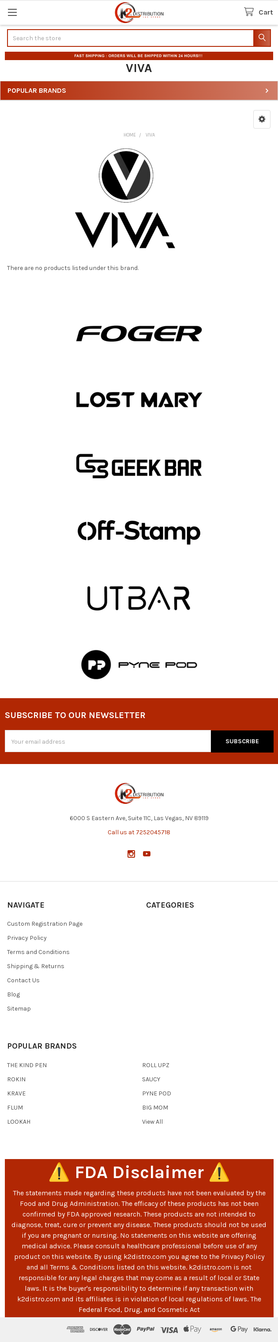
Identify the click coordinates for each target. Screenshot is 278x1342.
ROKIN (16, 1079)
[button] (261, 119)
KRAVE (16, 1093)
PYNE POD (156, 1093)
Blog (13, 994)
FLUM (15, 1107)
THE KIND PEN (27, 1064)
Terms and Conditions (38, 952)
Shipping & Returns (35, 966)
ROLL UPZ (155, 1064)
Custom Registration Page (45, 924)
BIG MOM (155, 1107)
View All (152, 1121)
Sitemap (19, 1008)
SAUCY (151, 1079)
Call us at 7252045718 (139, 832)
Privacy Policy (27, 938)
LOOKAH (18, 1121)
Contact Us (23, 980)
